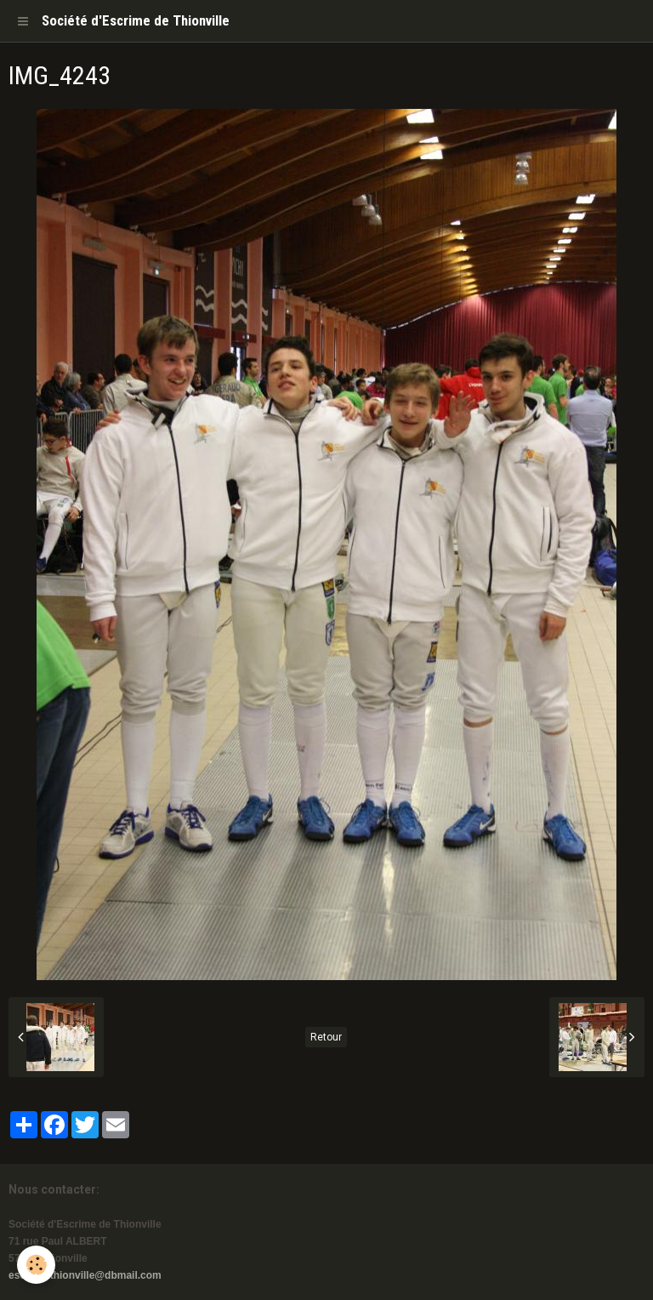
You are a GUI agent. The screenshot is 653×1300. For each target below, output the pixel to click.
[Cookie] (36, 1265)
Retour (326, 1037)
